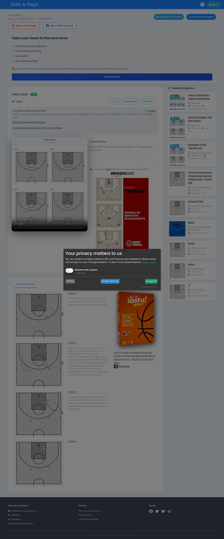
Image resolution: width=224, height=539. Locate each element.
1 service (80, 272)
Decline (70, 281)
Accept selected (110, 281)
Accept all (151, 281)
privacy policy (149, 262)
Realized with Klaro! (149, 286)
